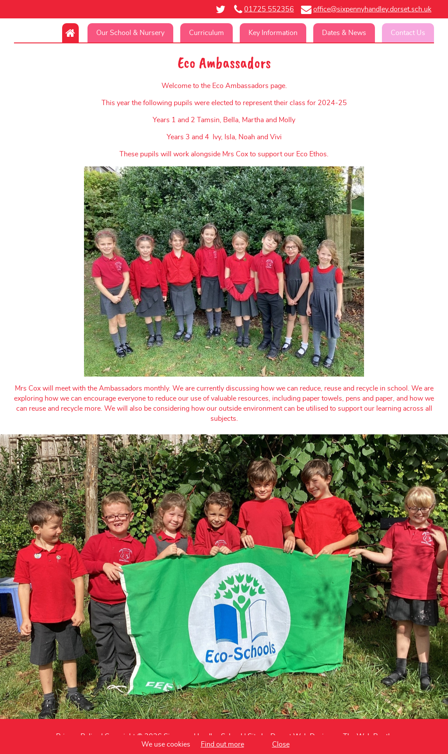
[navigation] (224, 32)
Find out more (222, 744)
